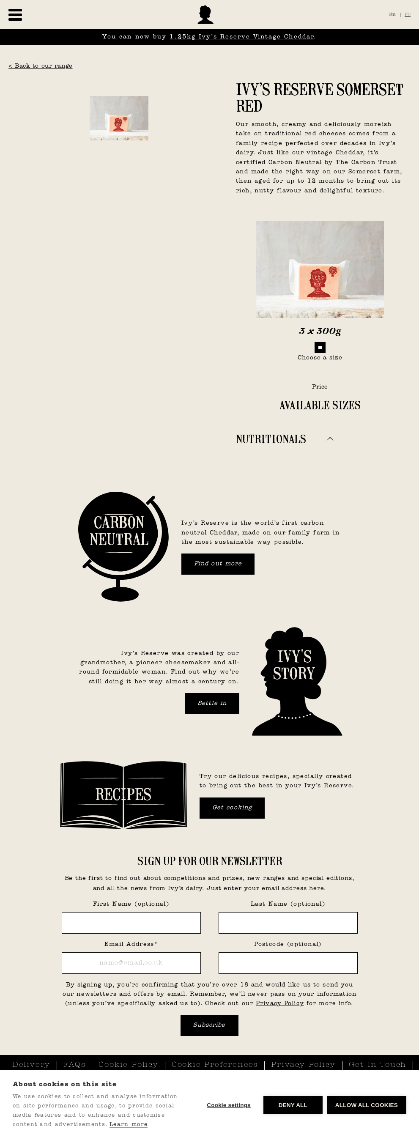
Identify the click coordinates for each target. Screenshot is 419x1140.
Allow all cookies (366, 1105)
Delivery (31, 1065)
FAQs (74, 1065)
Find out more (218, 564)
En (392, 14)
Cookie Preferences (215, 1065)
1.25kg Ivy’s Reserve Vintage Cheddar (242, 37)
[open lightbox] (119, 85)
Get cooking (232, 808)
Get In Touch (378, 1065)
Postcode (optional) (288, 944)
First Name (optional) (131, 904)
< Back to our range (40, 66)
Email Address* (131, 944)
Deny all (293, 1105)
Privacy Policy (280, 1003)
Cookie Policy (128, 1065)
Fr (408, 14)
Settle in (212, 703)
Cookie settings (229, 1105)
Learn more (129, 1124)
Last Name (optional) (288, 904)
